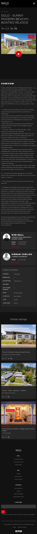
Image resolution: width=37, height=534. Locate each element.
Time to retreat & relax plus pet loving (16, 352)
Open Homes (18, 476)
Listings (18, 473)
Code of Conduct (22, 527)
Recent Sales (18, 464)
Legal (14, 527)
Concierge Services (18, 462)
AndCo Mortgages (18, 493)
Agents (18, 491)
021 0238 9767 (22, 242)
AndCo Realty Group (18, 496)
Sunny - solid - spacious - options (14, 390)
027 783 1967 (22, 259)
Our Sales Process (18, 459)
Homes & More (18, 479)
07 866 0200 (22, 244)
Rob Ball (18, 235)
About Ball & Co (18, 488)
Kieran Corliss (22, 254)
